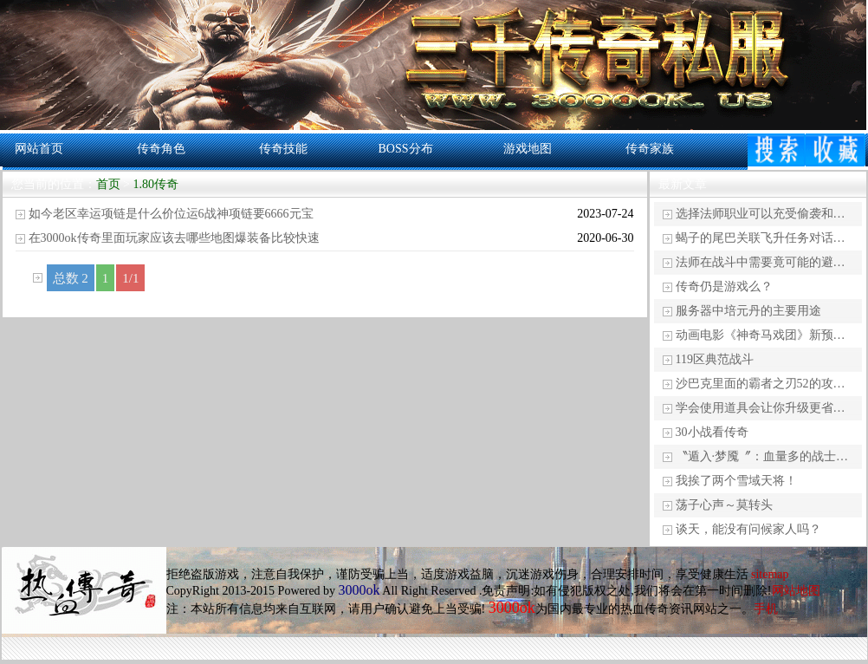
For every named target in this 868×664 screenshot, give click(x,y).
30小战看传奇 (712, 432)
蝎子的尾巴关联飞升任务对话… (760, 237)
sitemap (770, 574)
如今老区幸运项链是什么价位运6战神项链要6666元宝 (171, 213)
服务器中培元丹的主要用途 (748, 310)
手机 (766, 608)
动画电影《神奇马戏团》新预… (760, 335)
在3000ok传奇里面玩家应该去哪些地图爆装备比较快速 (174, 237)
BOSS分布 (405, 148)
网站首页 (39, 148)
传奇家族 (649, 148)
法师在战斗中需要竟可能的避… (760, 262)
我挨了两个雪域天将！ (736, 480)
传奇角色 (161, 148)
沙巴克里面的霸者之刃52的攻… (760, 383)
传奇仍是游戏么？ (724, 286)
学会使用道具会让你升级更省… (760, 407)
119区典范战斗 (715, 359)
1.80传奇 (155, 184)
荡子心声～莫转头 (724, 504)
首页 (108, 184)
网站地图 (796, 590)
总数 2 (70, 278)
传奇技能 (283, 148)
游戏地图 (527, 148)
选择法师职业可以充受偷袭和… (760, 213)
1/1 (130, 278)
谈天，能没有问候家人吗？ (748, 529)
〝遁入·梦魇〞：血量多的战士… (762, 456)
